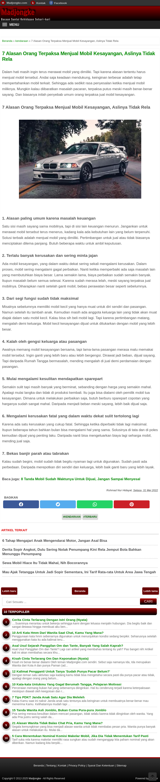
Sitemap (121, 765)
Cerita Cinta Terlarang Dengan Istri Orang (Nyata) (49, 620)
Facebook (60, 3)
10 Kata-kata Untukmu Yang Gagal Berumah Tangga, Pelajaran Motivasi (66, 684)
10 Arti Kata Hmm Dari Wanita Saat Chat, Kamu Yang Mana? (58, 632)
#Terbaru (90, 516)
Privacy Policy (77, 765)
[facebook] (21, 504)
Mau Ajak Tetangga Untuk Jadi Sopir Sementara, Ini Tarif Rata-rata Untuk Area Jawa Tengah (79, 572)
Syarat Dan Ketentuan (101, 765)
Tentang (51, 765)
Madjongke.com (17, 2)
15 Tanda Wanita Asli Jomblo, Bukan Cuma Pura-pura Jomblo (59, 710)
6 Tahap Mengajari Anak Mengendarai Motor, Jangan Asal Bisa (54, 541)
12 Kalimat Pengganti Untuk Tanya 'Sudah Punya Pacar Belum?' (61, 671)
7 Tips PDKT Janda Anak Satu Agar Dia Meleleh (48, 697)
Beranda (80, 591)
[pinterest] (132, 504)
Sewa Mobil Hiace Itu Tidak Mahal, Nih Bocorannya (45, 563)
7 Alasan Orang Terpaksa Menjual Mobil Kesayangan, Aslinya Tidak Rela (78, 56)
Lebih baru (9, 591)
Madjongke (17, 12)
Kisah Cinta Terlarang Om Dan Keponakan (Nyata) (50, 658)
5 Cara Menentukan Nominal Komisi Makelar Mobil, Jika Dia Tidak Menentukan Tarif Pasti (80, 736)
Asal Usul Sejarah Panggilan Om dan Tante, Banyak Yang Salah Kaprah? (67, 645)
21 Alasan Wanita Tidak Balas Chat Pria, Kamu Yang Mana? (57, 723)
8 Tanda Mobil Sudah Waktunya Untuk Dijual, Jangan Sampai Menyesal (80, 479)
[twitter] (58, 504)
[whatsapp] (95, 504)
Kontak (40, 3)
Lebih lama (151, 591)
